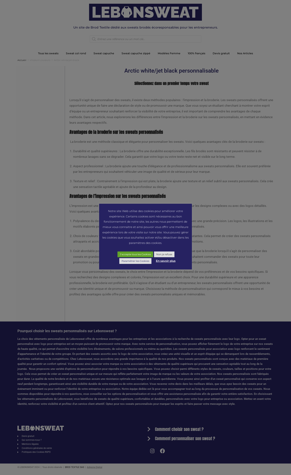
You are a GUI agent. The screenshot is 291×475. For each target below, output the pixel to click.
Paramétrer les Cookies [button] (135, 260)
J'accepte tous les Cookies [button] (135, 254)
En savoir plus (166, 261)
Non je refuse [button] (164, 254)
